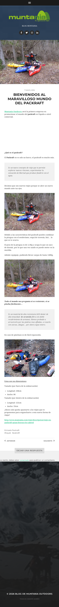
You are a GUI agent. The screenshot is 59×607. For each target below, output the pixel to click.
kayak (8, 433)
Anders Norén (33, 599)
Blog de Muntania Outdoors (33, 594)
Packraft (15, 430)
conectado (24, 460)
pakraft (16, 433)
